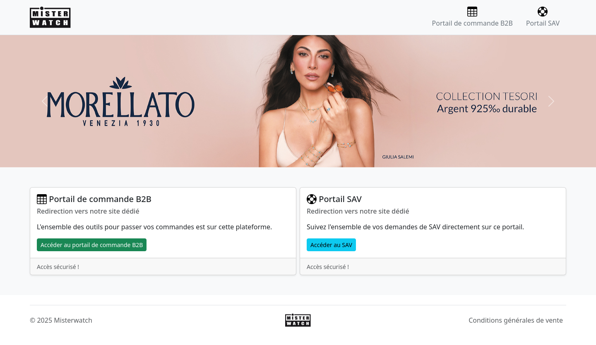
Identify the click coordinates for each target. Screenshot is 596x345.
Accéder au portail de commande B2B (92, 245)
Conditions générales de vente (516, 320)
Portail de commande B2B (472, 17)
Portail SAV (543, 17)
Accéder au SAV (331, 245)
